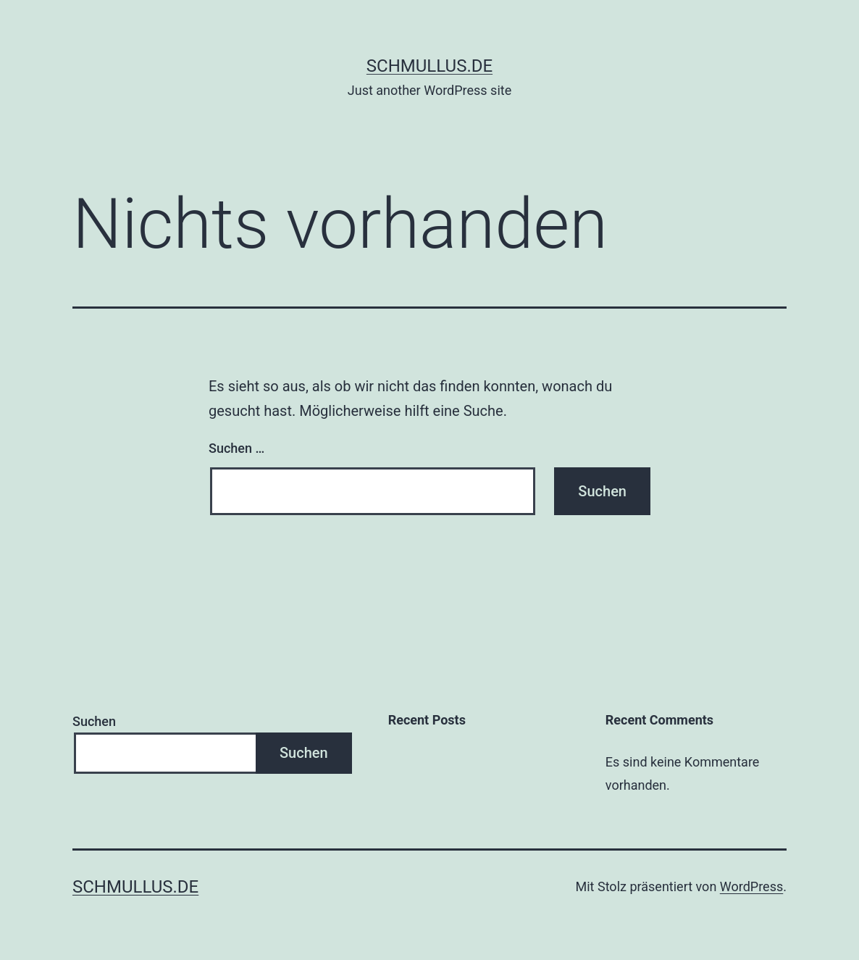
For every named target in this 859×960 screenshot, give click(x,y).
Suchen (94, 721)
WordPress (751, 886)
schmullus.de (429, 66)
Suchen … (236, 448)
